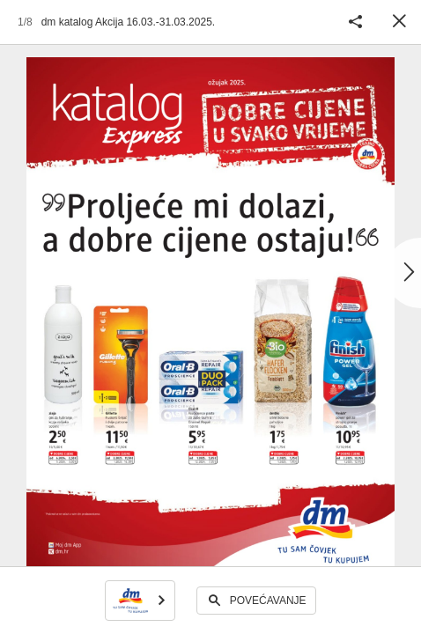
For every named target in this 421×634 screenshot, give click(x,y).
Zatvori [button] (399, 22)
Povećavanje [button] (268, 600)
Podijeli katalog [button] (355, 22)
